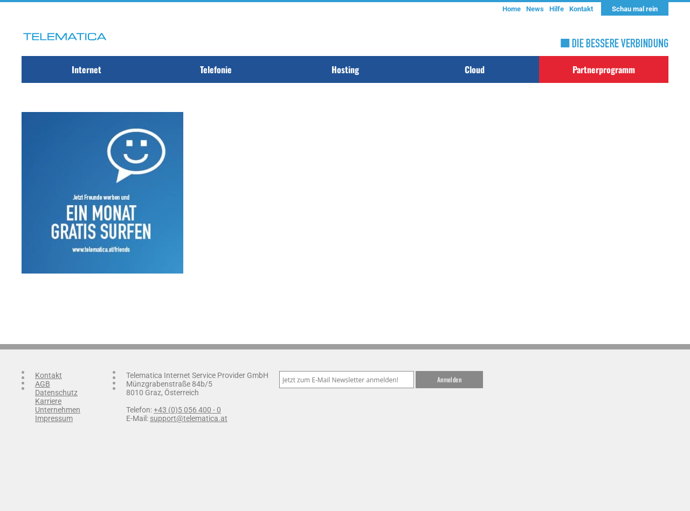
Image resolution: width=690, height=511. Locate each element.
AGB (42, 384)
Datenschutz (56, 392)
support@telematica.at (188, 418)
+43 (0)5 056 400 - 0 (187, 409)
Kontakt (581, 9)
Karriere (48, 401)
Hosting (345, 69)
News (535, 9)
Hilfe (556, 9)
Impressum (54, 418)
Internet (86, 69)
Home (511, 9)
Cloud (475, 69)
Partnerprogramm (603, 69)
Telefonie (216, 69)
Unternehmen (57, 409)
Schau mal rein (635, 9)
